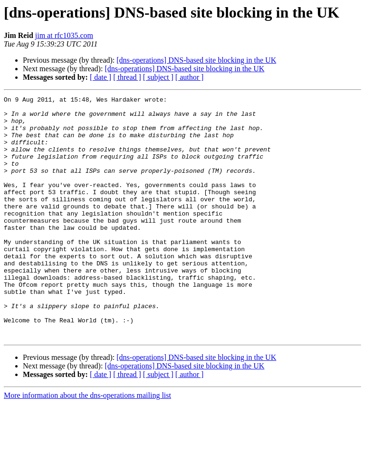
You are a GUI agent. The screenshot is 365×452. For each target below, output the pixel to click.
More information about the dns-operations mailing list (87, 444)
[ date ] (100, 77)
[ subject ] (158, 77)
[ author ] (189, 77)
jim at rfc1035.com (64, 35)
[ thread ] (127, 77)
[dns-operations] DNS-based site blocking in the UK (196, 60)
